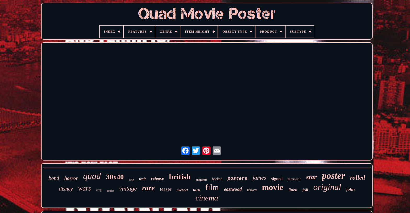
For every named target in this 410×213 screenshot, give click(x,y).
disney (66, 189)
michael (182, 190)
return (252, 190)
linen (292, 189)
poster (333, 176)
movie (272, 187)
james (259, 177)
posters (237, 178)
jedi (305, 190)
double (110, 190)
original (327, 187)
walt (142, 179)
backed (217, 179)
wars (84, 188)
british (179, 177)
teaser (165, 189)
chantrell (201, 179)
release (157, 178)
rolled (357, 177)
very (99, 190)
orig (131, 179)
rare (148, 188)
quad (92, 176)
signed (277, 178)
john (350, 189)
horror (71, 178)
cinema (207, 197)
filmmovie (294, 179)
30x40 (115, 177)
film (212, 187)
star (311, 177)
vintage (128, 188)
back (196, 190)
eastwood (233, 189)
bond (54, 178)
